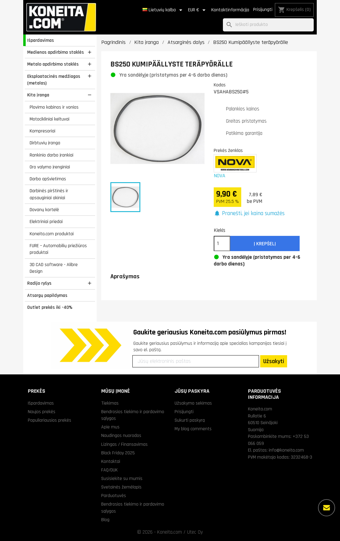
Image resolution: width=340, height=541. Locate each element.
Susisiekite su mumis (121, 478)
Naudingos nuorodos (121, 435)
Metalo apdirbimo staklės (53, 64)
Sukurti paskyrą (190, 420)
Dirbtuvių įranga (45, 143)
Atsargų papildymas (47, 295)
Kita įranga (38, 95)
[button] (249, 213)
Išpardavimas (40, 40)
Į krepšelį (265, 243)
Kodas (220, 85)
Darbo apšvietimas (48, 179)
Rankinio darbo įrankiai (51, 155)
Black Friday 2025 (118, 453)
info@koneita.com (286, 450)
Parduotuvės (113, 495)
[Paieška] (268, 24)
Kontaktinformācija (230, 10)
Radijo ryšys (39, 283)
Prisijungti (262, 9)
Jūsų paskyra (192, 391)
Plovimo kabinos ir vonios (54, 107)
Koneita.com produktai (52, 234)
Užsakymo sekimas (193, 403)
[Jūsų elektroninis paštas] (195, 361)
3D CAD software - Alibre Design (54, 268)
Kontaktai (110, 461)
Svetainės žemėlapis (121, 487)
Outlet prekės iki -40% (49, 307)
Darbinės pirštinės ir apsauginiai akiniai (49, 194)
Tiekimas (110, 403)
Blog (105, 520)
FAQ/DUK (109, 470)
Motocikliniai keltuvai (49, 119)
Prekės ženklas (228, 150)
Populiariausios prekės (49, 420)
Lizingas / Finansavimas (124, 444)
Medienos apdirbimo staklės (55, 52)
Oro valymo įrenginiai (50, 167)
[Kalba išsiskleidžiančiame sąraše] (163, 10)
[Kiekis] (222, 243)
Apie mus (110, 427)
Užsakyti (273, 361)
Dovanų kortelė (44, 210)
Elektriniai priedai (46, 221)
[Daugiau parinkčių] (326, 507)
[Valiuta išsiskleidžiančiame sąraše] (198, 10)
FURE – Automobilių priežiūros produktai (58, 249)
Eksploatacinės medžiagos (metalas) (53, 79)
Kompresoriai (42, 131)
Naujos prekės (41, 412)
